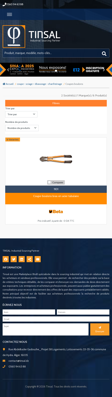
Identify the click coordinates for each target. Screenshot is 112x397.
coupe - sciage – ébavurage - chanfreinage (39, 83)
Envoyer (99, 329)
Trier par (10, 108)
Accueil (8, 83)
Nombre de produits (16, 122)
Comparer (57, 182)
